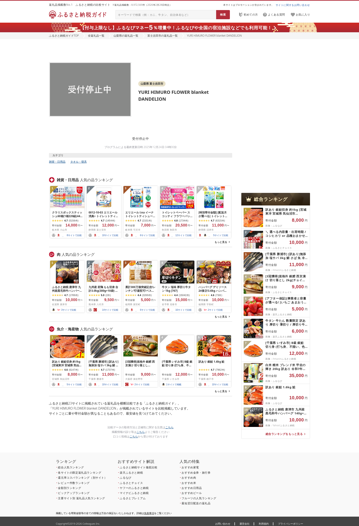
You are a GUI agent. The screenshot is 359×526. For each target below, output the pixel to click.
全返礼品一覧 (96, 36)
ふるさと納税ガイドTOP (64, 36)
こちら (169, 427)
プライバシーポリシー (290, 523)
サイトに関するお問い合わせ (293, 5)
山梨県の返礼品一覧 (126, 36)
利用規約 (264, 523)
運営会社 (244, 523)
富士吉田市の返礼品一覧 (162, 36)
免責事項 (149, 513)
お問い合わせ (222, 523)
